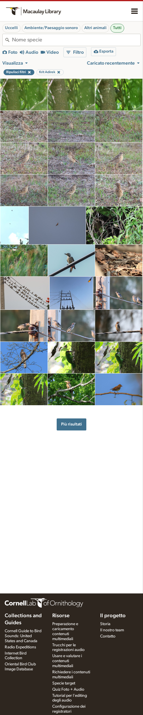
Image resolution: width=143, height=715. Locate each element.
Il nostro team (112, 630)
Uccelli (11, 28)
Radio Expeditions (20, 647)
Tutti (117, 28)
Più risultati (71, 424)
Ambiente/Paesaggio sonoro (51, 28)
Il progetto (113, 615)
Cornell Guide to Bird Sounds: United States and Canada (23, 636)
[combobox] (76, 40)
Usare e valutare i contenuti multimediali (67, 661)
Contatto (107, 636)
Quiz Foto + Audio (68, 689)
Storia (105, 624)
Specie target (63, 683)
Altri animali (95, 28)
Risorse (61, 615)
